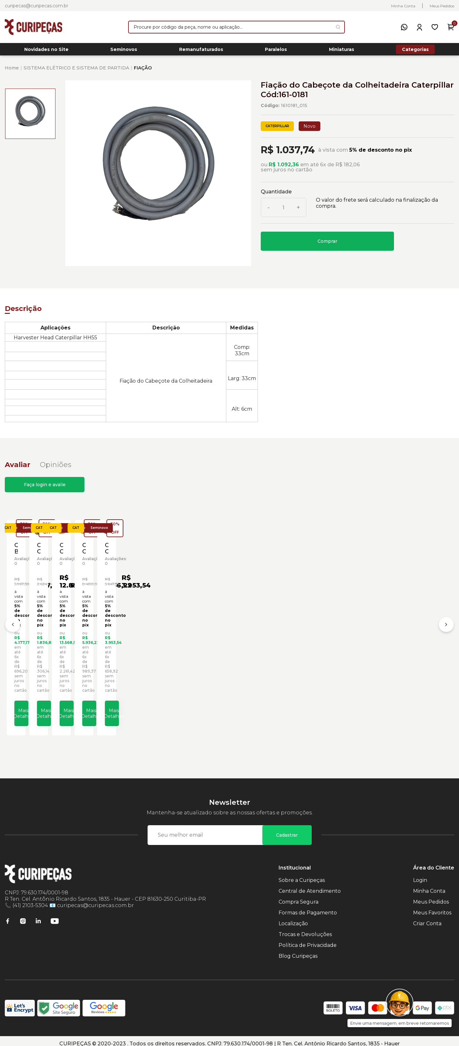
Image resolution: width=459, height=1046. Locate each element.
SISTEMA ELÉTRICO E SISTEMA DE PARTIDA (76, 71)
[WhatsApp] (404, 27)
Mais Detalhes (65, 706)
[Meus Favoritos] (435, 27)
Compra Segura (298, 896)
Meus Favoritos (432, 907)
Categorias (415, 51)
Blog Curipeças (298, 951)
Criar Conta (427, 918)
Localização (293, 918)
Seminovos (123, 51)
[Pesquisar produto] (338, 27)
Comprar (327, 245)
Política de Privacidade (308, 940)
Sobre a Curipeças (302, 875)
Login (420, 875)
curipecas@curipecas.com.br (36, 6)
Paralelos (276, 51)
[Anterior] (13, 625)
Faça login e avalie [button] (45, 488)
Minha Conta (403, 6)
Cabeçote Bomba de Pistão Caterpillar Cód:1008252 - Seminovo (56, 642)
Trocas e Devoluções (305, 929)
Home (12, 71)
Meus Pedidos (442, 6)
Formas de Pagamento (308, 907)
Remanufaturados (201, 51)
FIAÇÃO (143, 71)
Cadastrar (287, 830)
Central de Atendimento (310, 886)
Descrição (23, 312)
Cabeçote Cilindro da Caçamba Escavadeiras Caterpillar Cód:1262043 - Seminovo (398, 642)
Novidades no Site (46, 51)
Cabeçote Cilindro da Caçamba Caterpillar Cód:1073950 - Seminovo (173, 642)
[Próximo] (446, 625)
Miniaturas (341, 51)
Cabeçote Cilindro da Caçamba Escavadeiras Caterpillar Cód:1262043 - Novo (286, 642)
